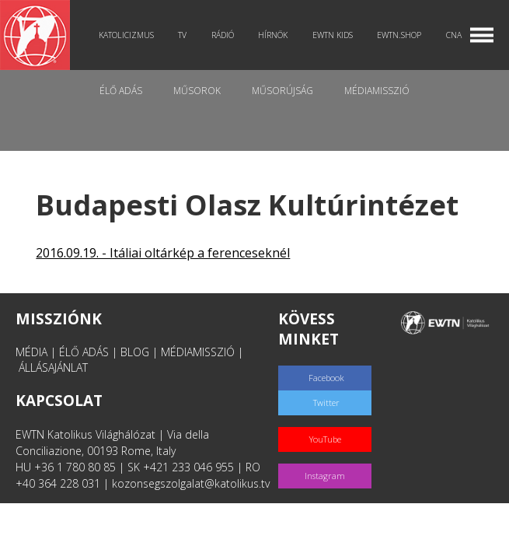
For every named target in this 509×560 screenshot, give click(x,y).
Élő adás (120, 90)
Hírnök (273, 35)
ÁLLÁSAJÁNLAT (53, 367)
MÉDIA (31, 352)
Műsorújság (282, 90)
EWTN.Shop (399, 35)
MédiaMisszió (377, 90)
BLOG (134, 352)
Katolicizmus (126, 35)
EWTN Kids (332, 35)
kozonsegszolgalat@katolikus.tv (191, 483)
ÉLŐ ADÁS (84, 352)
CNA (454, 35)
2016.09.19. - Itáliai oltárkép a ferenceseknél (163, 252)
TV (182, 35)
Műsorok (197, 90)
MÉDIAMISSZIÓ (198, 352)
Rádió (222, 35)
